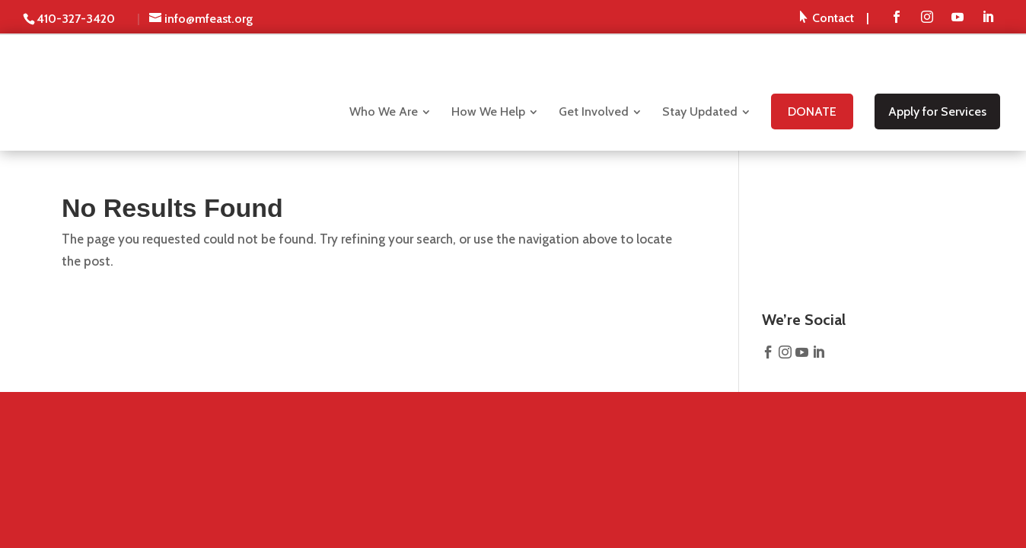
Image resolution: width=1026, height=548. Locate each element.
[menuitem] (834, 17)
